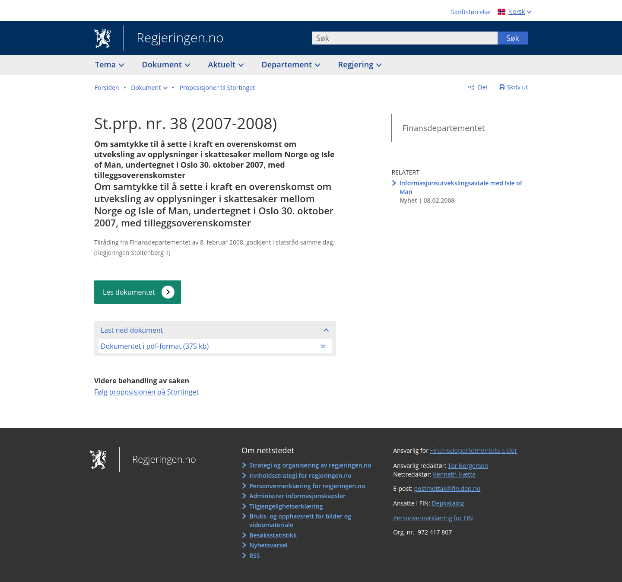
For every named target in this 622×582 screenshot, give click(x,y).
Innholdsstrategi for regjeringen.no (300, 475)
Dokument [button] (163, 64)
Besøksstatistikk (273, 535)
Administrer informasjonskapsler (297, 496)
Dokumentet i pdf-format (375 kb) (155, 346)
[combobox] (405, 38)
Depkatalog (448, 503)
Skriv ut (517, 87)
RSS (254, 555)
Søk (512, 38)
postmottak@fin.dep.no (447, 488)
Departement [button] (288, 64)
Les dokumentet (129, 292)
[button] (149, 87)
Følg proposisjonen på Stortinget (146, 392)
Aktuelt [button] (223, 64)
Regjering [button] (356, 64)
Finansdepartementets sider (473, 450)
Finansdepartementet (443, 128)
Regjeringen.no (174, 38)
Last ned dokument (132, 330)
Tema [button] (106, 64)
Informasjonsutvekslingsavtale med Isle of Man (461, 187)
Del (481, 87)
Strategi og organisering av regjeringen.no (310, 465)
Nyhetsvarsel (268, 545)
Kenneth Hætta (454, 474)
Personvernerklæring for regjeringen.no (307, 486)
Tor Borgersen (468, 465)
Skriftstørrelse (470, 12)
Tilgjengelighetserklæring (286, 506)
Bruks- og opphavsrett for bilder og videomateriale (300, 520)
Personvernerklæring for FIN (433, 518)
